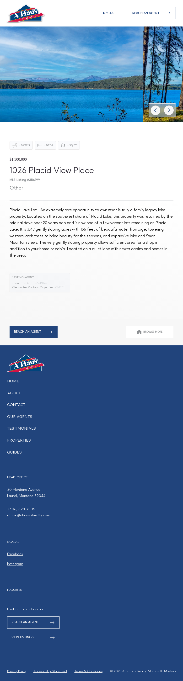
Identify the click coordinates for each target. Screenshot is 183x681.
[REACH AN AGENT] (152, 13)
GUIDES (14, 452)
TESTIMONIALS (21, 428)
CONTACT (16, 404)
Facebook (15, 554)
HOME (13, 381)
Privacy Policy (16, 671)
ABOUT (14, 393)
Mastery (170, 671)
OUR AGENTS (19, 416)
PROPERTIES (19, 440)
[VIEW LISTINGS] (33, 638)
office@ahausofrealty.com (28, 515)
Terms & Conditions (88, 671)
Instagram (15, 564)
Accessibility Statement (50, 671)
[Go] (156, 110)
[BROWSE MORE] (149, 332)
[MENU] (108, 13)
